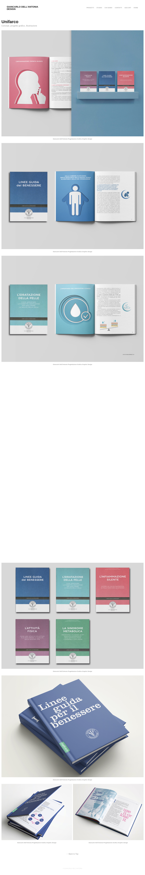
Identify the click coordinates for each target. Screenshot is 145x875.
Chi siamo (108, 8)
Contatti (118, 8)
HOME (136, 8)
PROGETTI (90, 8)
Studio (99, 8)
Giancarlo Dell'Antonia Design (23, 8)
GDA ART (128, 8)
